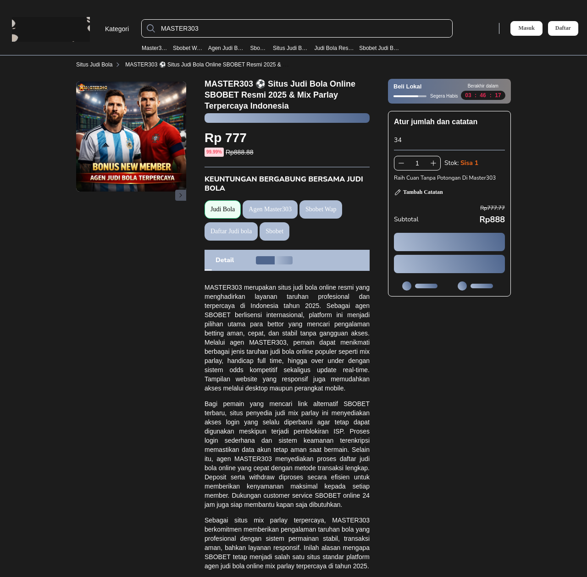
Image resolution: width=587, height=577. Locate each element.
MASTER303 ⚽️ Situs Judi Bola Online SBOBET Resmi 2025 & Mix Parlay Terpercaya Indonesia (243, 64)
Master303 (154, 48)
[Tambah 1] (433, 163)
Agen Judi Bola (226, 48)
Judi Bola (222, 209)
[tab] (225, 260)
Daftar (563, 28)
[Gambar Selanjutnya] (180, 195)
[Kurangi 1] (401, 163)
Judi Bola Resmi (334, 48)
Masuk (526, 28)
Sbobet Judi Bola (379, 48)
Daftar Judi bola (231, 231)
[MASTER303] (304, 28)
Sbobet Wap (188, 48)
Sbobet (259, 48)
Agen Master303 (270, 209)
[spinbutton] (417, 163)
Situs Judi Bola (291, 48)
